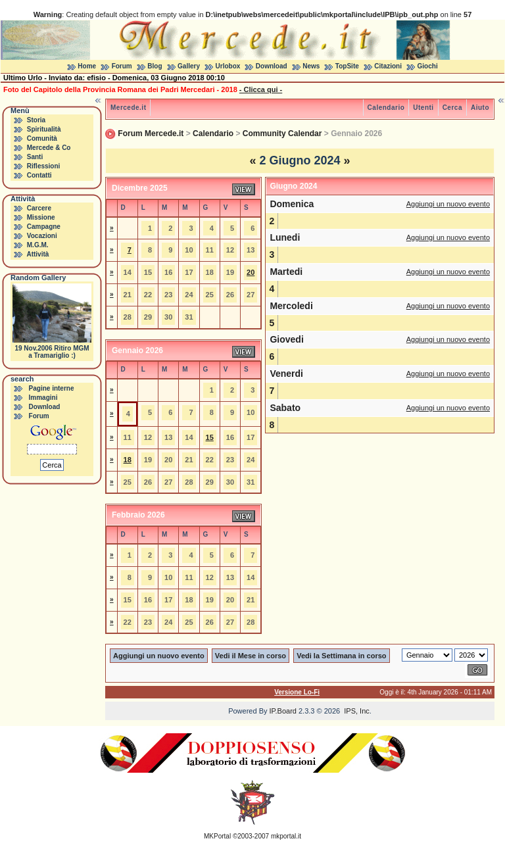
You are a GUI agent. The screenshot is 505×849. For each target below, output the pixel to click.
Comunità (42, 138)
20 (250, 272)
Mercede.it (128, 107)
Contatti (39, 175)
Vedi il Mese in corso (250, 656)
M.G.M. (38, 245)
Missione (41, 217)
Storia (36, 120)
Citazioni (388, 66)
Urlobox (228, 66)
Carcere (39, 208)
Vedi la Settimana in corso (341, 656)
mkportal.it (286, 836)
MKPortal (217, 836)
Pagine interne (51, 388)
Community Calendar (282, 133)
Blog (154, 66)
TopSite (347, 66)
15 (210, 437)
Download (271, 66)
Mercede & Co (49, 147)
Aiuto (480, 107)
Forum (122, 66)
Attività (37, 254)
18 (128, 460)
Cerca (452, 107)
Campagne (43, 226)
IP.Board (283, 711)
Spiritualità (44, 129)
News (311, 66)
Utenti (423, 107)
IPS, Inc (357, 711)
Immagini (43, 397)
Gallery (189, 66)
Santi (35, 156)
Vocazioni (42, 235)
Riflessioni (43, 166)
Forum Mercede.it (150, 133)
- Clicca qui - (260, 89)
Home (87, 66)
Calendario (386, 107)
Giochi (428, 66)
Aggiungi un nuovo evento (448, 204)
